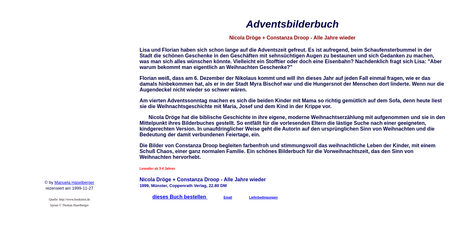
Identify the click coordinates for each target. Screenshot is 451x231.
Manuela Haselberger (74, 182)
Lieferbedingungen (263, 197)
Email (227, 197)
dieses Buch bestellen (180, 197)
